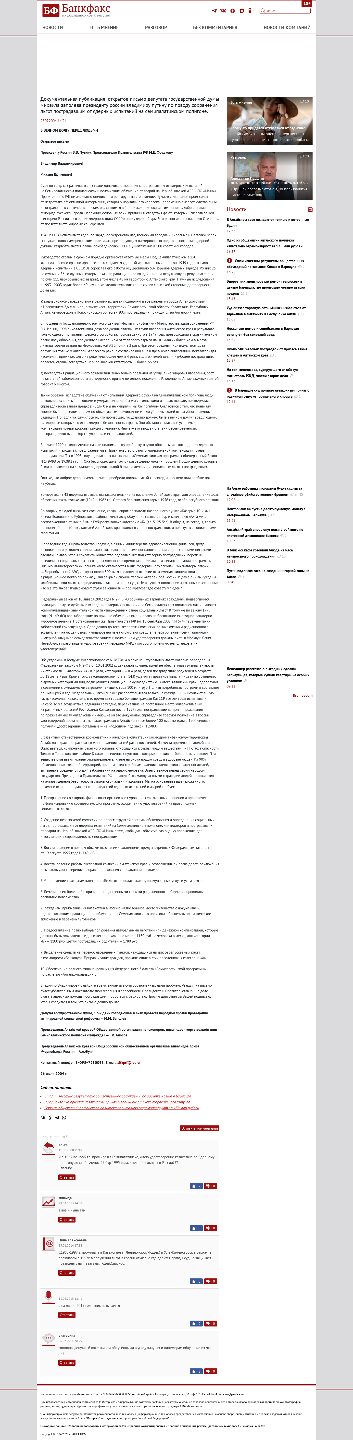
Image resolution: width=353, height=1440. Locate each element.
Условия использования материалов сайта (97, 1426)
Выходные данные (53, 1426)
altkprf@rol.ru (128, 1062)
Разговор (156, 27)
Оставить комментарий (199, 1128)
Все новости (303, 695)
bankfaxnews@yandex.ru (227, 1394)
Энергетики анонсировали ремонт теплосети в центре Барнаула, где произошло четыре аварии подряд (266, 287)
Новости (52, 27)
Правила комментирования (146, 1426)
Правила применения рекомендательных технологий (203, 1426)
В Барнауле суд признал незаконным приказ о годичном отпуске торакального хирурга (117, 1101)
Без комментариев (215, 27)
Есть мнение (104, 27)
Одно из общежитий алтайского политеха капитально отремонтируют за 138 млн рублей (121, 1107)
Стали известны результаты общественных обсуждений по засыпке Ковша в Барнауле (117, 1096)
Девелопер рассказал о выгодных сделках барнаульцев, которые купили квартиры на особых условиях (268, 674)
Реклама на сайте (253, 1426)
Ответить (67, 1177)
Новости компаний (287, 27)
